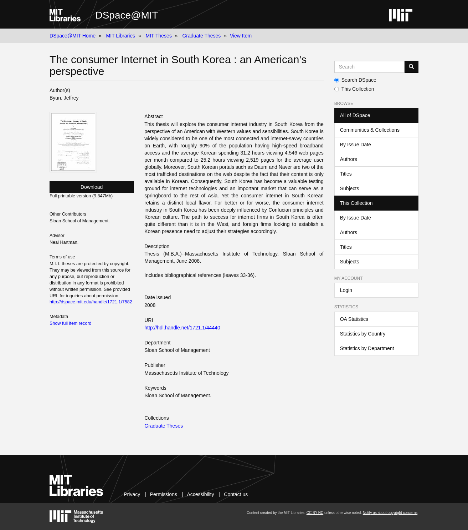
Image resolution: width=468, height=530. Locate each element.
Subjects (349, 188)
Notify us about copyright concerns (390, 513)
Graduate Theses (201, 36)
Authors (348, 159)
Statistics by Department (367, 348)
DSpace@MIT (126, 15)
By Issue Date (355, 144)
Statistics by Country (363, 334)
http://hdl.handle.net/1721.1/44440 (182, 327)
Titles (346, 174)
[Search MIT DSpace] (369, 67)
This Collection (354, 89)
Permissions (163, 494)
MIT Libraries (120, 36)
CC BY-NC (315, 513)
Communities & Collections (370, 130)
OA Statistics (354, 319)
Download (92, 187)
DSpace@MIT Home (73, 36)
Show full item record (71, 323)
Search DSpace (355, 80)
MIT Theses (159, 36)
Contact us (236, 494)
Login (346, 290)
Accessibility (200, 494)
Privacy (132, 494)
